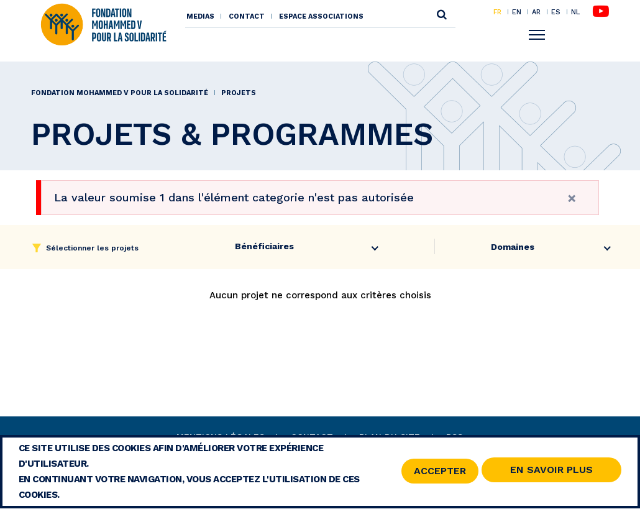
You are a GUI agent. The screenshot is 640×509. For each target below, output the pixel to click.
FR (497, 11)
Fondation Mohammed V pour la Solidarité (119, 93)
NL (575, 12)
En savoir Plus (551, 472)
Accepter (440, 473)
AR (536, 11)
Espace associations (321, 16)
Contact (247, 16)
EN (516, 11)
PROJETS (238, 93)
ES (555, 11)
